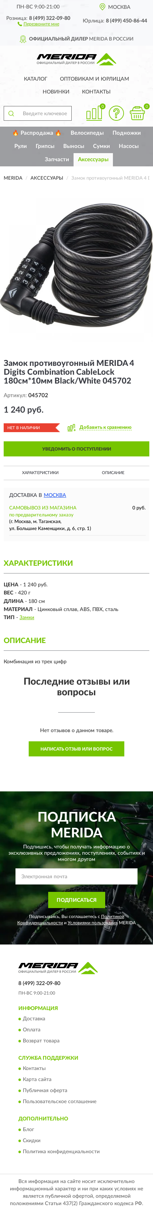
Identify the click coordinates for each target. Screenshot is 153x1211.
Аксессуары (93, 159)
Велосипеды (87, 133)
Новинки (56, 92)
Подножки (127, 133)
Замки (26, 617)
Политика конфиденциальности (61, 1151)
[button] (38, 23)
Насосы (129, 146)
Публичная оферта (45, 1091)
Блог (28, 1129)
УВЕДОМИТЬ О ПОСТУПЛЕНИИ (76, 449)
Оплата (31, 1029)
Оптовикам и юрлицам (94, 79)
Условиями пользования (93, 923)
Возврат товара (41, 1041)
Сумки (101, 146)
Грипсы (45, 146)
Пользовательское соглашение (59, 1102)
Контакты (96, 92)
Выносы (73, 146)
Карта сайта (37, 1080)
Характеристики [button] (40, 473)
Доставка (34, 1018)
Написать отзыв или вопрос (76, 749)
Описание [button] (113, 473)
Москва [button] (55, 495)
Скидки (31, 1140)
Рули (20, 146)
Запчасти (57, 159)
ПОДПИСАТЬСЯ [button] (77, 900)
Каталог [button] (35, 79)
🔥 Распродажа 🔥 (37, 133)
